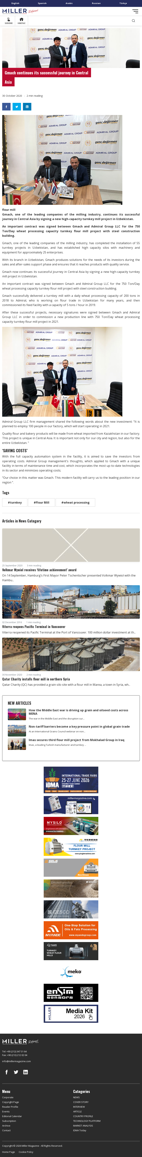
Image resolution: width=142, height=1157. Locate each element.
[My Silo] (71, 826)
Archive (6, 1125)
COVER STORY (80, 1102)
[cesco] (71, 909)
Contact (6, 1130)
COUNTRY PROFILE (83, 1116)
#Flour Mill (41, 502)
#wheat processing (75, 502)
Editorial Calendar (12, 1116)
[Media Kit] (71, 1014)
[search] (133, 21)
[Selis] (71, 868)
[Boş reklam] (71, 805)
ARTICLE (77, 1111)
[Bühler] (71, 888)
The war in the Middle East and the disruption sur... (56, 718)
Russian (96, 3)
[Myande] (71, 930)
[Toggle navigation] (135, 11)
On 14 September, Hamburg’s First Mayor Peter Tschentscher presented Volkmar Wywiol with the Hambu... (69, 577)
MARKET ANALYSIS (83, 1125)
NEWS (76, 1097)
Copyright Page (10, 1102)
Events (6, 1111)
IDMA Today (79, 1130)
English (15, 3)
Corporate (7, 1097)
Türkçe (123, 3)
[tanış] (71, 951)
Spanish (42, 3)
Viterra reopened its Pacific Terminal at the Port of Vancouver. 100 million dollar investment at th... (69, 632)
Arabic (69, 3)
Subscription (9, 1121)
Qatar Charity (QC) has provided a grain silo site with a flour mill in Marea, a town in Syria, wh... (66, 685)
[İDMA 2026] (71, 780)
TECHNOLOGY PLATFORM (86, 1121)
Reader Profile (10, 1106)
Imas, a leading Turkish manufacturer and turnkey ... (57, 744)
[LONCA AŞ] (71, 993)
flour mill (81, 231)
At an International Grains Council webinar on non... (57, 731)
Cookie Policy (26, 1152)
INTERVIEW (79, 1106)
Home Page (8, 1152)
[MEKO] (71, 972)
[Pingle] (71, 847)
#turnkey (15, 502)
